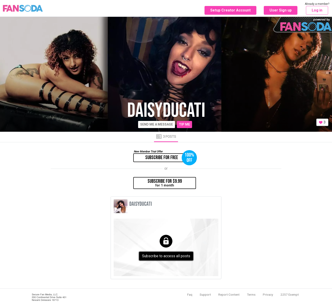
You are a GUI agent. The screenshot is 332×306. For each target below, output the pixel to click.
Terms (251, 294)
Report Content (229, 294)
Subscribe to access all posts (166, 256)
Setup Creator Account (230, 10)
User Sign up (281, 10)
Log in (317, 10)
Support (205, 294)
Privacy (268, 294)
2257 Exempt (289, 294)
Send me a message (156, 124)
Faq (189, 294)
